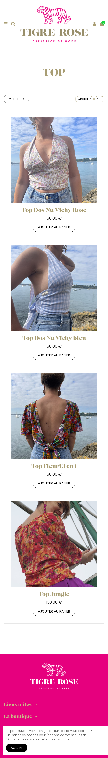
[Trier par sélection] (84, 99)
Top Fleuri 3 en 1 (54, 466)
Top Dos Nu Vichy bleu (54, 338)
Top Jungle (54, 594)
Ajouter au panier (54, 227)
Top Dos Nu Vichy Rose (54, 210)
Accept (16, 748)
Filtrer (16, 99)
